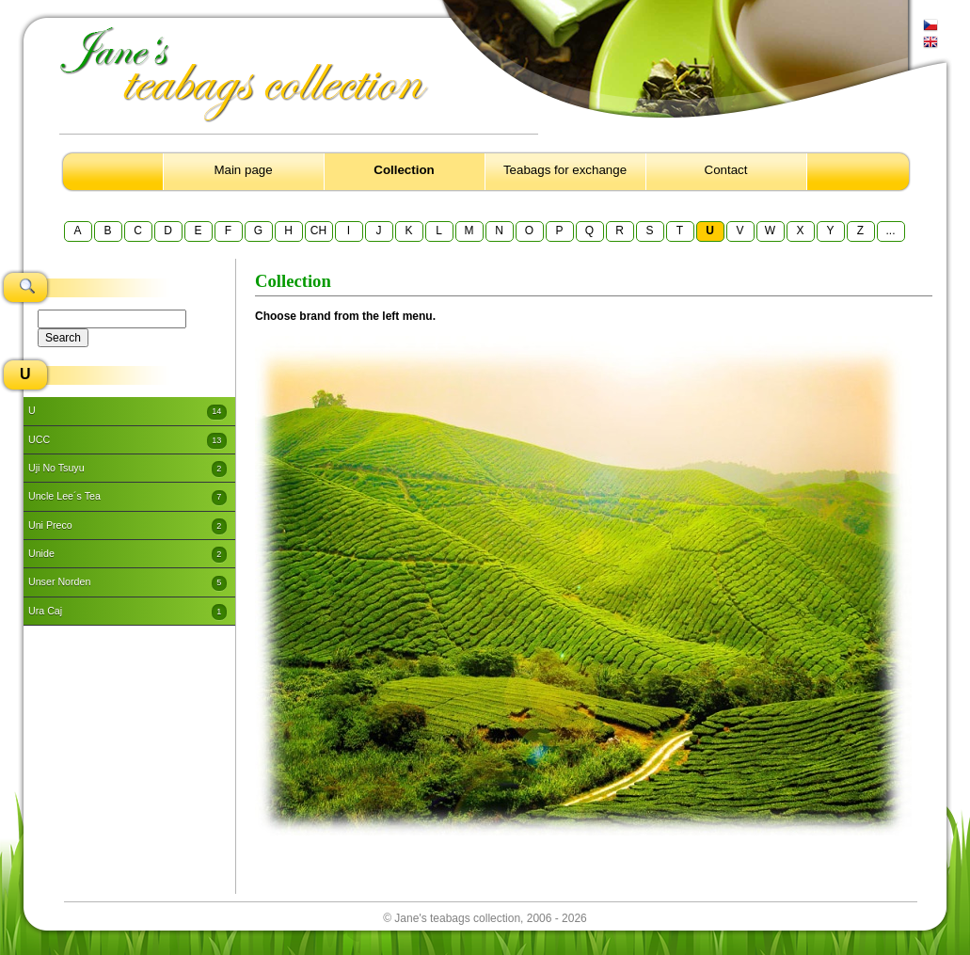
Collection (404, 170)
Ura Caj (127, 611)
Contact (726, 170)
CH (318, 230)
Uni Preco (127, 525)
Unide (127, 554)
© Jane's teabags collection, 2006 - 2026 (485, 918)
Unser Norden (127, 583)
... (890, 230)
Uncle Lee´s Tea (127, 497)
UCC (127, 440)
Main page (243, 170)
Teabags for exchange (565, 170)
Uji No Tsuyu (127, 468)
